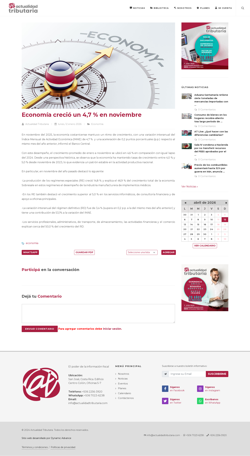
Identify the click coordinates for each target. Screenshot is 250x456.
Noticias (137, 8)
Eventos (123, 383)
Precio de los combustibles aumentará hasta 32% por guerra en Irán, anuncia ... (210, 168)
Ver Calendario (205, 245)
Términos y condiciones (35, 447)
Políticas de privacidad (63, 447)
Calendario (124, 393)
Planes (203, 8)
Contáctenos (126, 398)
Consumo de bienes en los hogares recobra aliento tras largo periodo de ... (210, 118)
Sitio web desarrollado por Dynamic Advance (46, 438)
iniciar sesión (112, 328)
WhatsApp (30, 252)
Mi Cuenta (223, 8)
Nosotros (183, 8)
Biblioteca (159, 8)
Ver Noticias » (189, 186)
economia (32, 243)
